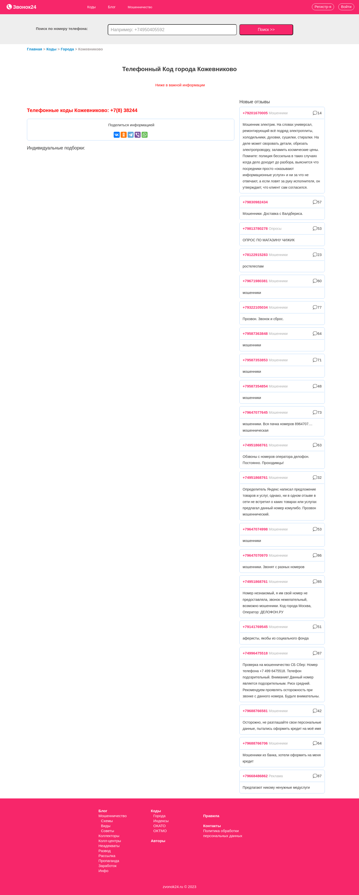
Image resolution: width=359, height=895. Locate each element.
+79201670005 (255, 113)
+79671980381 (255, 281)
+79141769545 (255, 627)
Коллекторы (108, 836)
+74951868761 (255, 445)
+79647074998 (255, 529)
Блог (111, 7)
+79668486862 (255, 776)
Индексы (161, 821)
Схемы (107, 821)
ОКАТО (159, 826)
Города (159, 816)
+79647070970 (255, 555)
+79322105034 (255, 307)
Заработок (107, 866)
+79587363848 (255, 333)
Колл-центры (109, 841)
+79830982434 (255, 202)
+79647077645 (255, 412)
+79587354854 (255, 386)
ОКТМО (160, 831)
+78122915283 (255, 255)
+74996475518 (255, 653)
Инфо (103, 871)
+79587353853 (255, 360)
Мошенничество (112, 816)
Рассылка (106, 856)
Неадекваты (109, 846)
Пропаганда (108, 861)
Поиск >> (266, 29)
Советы (107, 831)
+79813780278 (255, 228)
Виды (105, 826)
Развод (104, 851)
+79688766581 (255, 711)
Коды (91, 7)
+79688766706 (255, 743)
